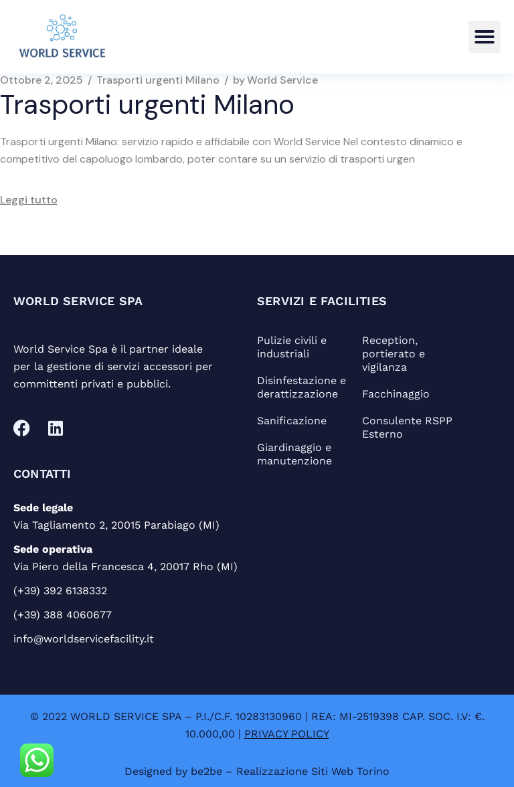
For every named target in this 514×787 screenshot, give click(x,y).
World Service (275, 80)
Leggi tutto (29, 200)
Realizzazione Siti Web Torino (313, 771)
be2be (206, 771)
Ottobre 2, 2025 (41, 80)
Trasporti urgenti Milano (158, 80)
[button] (484, 37)
